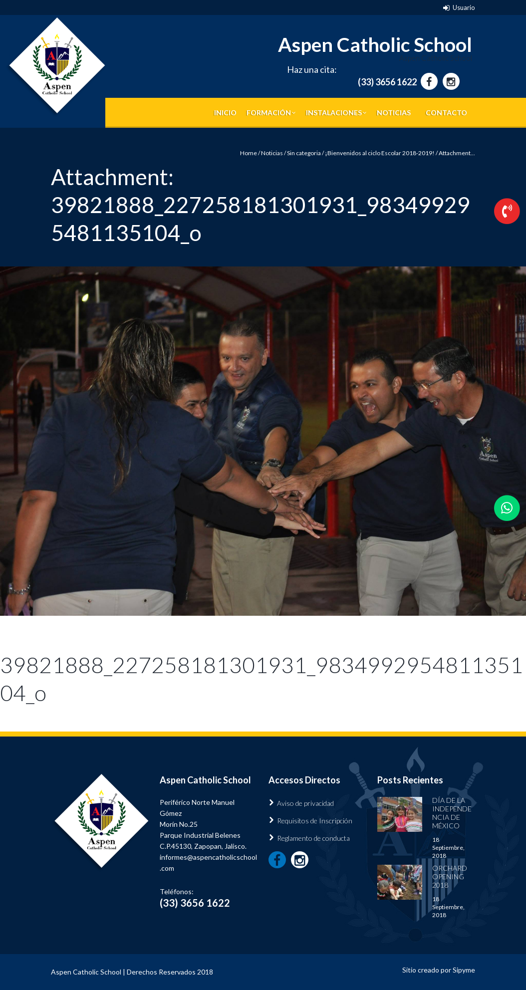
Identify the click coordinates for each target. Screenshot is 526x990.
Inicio (225, 112)
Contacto (446, 112)
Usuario (464, 7)
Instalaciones (334, 112)
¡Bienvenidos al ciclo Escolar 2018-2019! (380, 153)
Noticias (394, 112)
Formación (269, 112)
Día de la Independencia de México (452, 813)
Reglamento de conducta (313, 838)
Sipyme (464, 970)
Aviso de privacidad (305, 803)
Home (248, 153)
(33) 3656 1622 (387, 81)
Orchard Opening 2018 (449, 876)
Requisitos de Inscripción (314, 820)
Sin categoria (304, 153)
